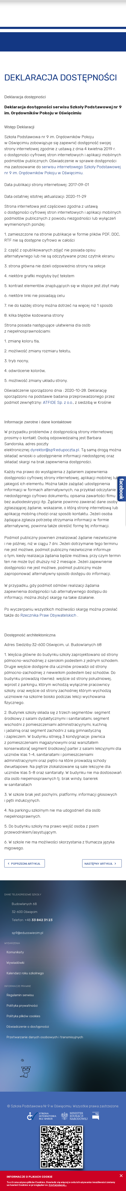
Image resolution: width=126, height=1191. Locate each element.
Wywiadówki (15, 963)
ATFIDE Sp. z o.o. (58, 402)
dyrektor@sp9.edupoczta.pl (54, 450)
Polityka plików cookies (23, 1016)
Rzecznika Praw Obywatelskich (48, 615)
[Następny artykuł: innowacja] (102, 863)
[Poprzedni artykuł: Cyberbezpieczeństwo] (24, 863)
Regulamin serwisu (20, 995)
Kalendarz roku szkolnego (25, 973)
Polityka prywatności (22, 1006)
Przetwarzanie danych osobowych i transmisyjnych (44, 1037)
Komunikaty (15, 952)
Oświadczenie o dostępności (27, 1027)
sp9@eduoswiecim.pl (27, 933)
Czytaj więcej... (58, 1185)
